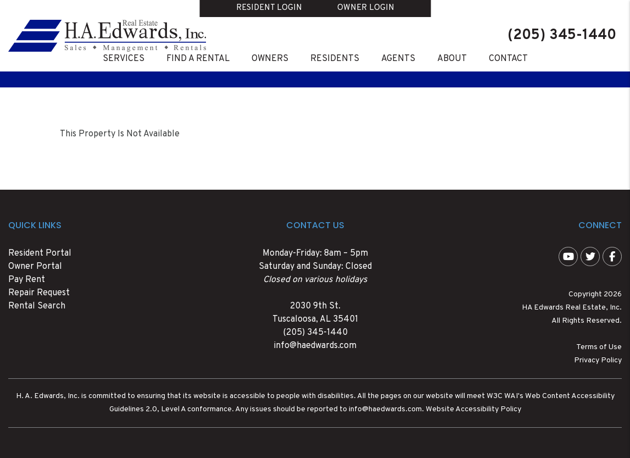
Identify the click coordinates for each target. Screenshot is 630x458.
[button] (568, 256)
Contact (508, 58)
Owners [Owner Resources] (270, 58)
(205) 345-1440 (562, 35)
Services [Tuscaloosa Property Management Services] (123, 58)
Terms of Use (599, 347)
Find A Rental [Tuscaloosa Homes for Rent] (198, 58)
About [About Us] (452, 58)
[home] (107, 35)
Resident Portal (39, 253)
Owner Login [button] (365, 8)
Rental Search (36, 306)
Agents (398, 58)
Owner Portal (35, 266)
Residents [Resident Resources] (334, 58)
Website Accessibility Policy (473, 409)
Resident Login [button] (269, 8)
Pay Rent (26, 279)
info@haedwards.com (315, 345)
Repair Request (39, 293)
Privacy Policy (598, 360)
